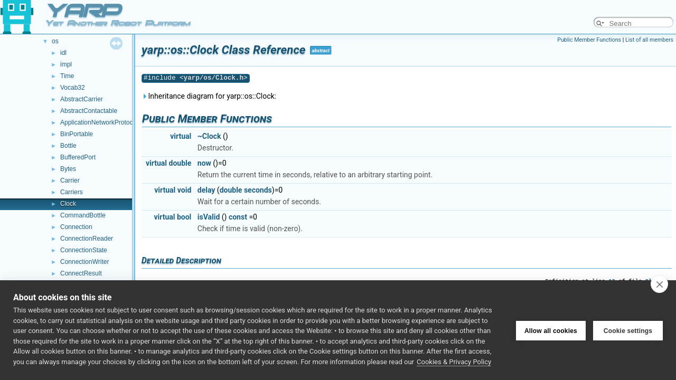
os (55, 41)
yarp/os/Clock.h (213, 77)
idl (63, 52)
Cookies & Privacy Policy (454, 362)
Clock (68, 203)
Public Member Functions (589, 39)
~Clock (209, 136)
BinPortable (76, 134)
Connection (76, 227)
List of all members (649, 39)
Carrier (70, 180)
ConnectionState (83, 250)
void (184, 190)
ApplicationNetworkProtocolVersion (109, 122)
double (180, 163)
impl (66, 64)
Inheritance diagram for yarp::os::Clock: (209, 96)
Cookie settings (628, 330)
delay (206, 190)
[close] (659, 284)
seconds (258, 190)
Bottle (68, 145)
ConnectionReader (86, 238)
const (238, 217)
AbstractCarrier (81, 99)
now (204, 163)
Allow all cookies (550, 330)
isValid (209, 217)
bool (184, 217)
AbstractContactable (88, 111)
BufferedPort (78, 157)
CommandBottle (83, 215)
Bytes (68, 169)
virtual (180, 136)
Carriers (71, 192)
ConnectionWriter (84, 261)
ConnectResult (81, 273)
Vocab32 (72, 87)
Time (67, 76)
